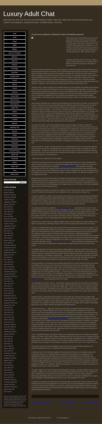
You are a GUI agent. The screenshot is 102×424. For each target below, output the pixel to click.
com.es (6, 397)
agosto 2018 (8, 389)
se (9, 401)
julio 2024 (7, 231)
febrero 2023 (8, 269)
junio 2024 (7, 233)
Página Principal (67, 402)
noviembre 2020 (9, 327)
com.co (13, 404)
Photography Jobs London (67, 166)
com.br (12, 399)
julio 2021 (7, 307)
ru (23, 399)
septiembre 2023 (9, 252)
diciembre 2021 (8, 295)
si (6, 401)
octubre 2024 (8, 223)
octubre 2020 (8, 329)
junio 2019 (7, 365)
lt (19, 402)
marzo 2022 (7, 288)
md (12, 401)
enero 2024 (7, 243)
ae (4, 402)
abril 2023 (7, 264)
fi (25, 396)
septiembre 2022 (9, 276)
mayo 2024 (7, 235)
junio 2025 (7, 209)
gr (17, 397)
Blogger (71, 418)
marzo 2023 (7, 267)
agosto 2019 (8, 360)
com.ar (12, 396)
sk (25, 399)
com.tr (6, 406)
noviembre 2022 (9, 271)
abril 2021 (7, 315)
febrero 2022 (8, 291)
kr (20, 396)
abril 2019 (7, 370)
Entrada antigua (92, 402)
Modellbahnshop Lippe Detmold (61, 241)
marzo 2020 (7, 346)
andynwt (53, 418)
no (24, 401)
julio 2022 (7, 279)
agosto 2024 (8, 228)
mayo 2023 (7, 262)
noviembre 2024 (9, 221)
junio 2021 (7, 310)
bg (16, 396)
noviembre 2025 (9, 197)
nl (12, 402)
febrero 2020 (8, 348)
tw (7, 402)
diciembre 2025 (8, 195)
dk (15, 397)
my (15, 401)
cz (12, 397)
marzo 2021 (7, 317)
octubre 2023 (8, 250)
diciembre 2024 (8, 219)
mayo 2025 (7, 211)
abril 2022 (7, 286)
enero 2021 (7, 322)
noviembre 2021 (9, 298)
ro (23, 396)
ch (22, 402)
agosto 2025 (8, 204)
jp (15, 402)
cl (18, 396)
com (5, 396)
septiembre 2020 (9, 331)
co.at (23, 397)
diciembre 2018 (8, 379)
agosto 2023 (8, 255)
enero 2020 (7, 351)
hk (25, 406)
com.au (6, 399)
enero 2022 (7, 293)
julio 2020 (7, 336)
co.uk (5, 404)
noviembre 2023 (9, 247)
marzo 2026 (7, 190)
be (16, 399)
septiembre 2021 (9, 303)
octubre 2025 (8, 199)
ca (18, 401)
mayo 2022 (7, 283)
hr (9, 404)
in (16, 404)
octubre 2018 (8, 384)
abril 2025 (7, 214)
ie (8, 396)
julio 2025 (7, 207)
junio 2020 (7, 339)
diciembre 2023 (8, 245)
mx (21, 401)
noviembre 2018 (9, 382)
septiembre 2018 (9, 387)
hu (19, 404)
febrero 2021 (8, 319)
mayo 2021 (7, 312)
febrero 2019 (8, 375)
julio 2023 (7, 257)
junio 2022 (7, 281)
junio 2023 (7, 259)
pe (22, 406)
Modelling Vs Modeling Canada (58, 318)
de (18, 399)
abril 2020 (7, 343)
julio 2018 (7, 391)
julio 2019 (7, 363)
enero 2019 (7, 377)
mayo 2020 (7, 341)
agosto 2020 (8, 334)
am (10, 402)
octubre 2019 (8, 355)
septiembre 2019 (9, 358)
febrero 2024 (8, 240)
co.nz (18, 406)
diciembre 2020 (8, 324)
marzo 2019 (7, 372)
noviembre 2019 (9, 353)
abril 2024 (7, 238)
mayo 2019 (7, 367)
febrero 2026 (8, 192)
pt (10, 397)
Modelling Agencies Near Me (65, 208)
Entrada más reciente (40, 402)
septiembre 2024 (9, 226)
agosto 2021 (8, 305)
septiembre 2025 (9, 202)
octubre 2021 (8, 300)
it (21, 404)
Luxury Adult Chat (29, 13)
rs (9, 406)
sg (17, 402)
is (19, 397)
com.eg (13, 406)
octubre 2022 (8, 274)
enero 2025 (7, 216)
